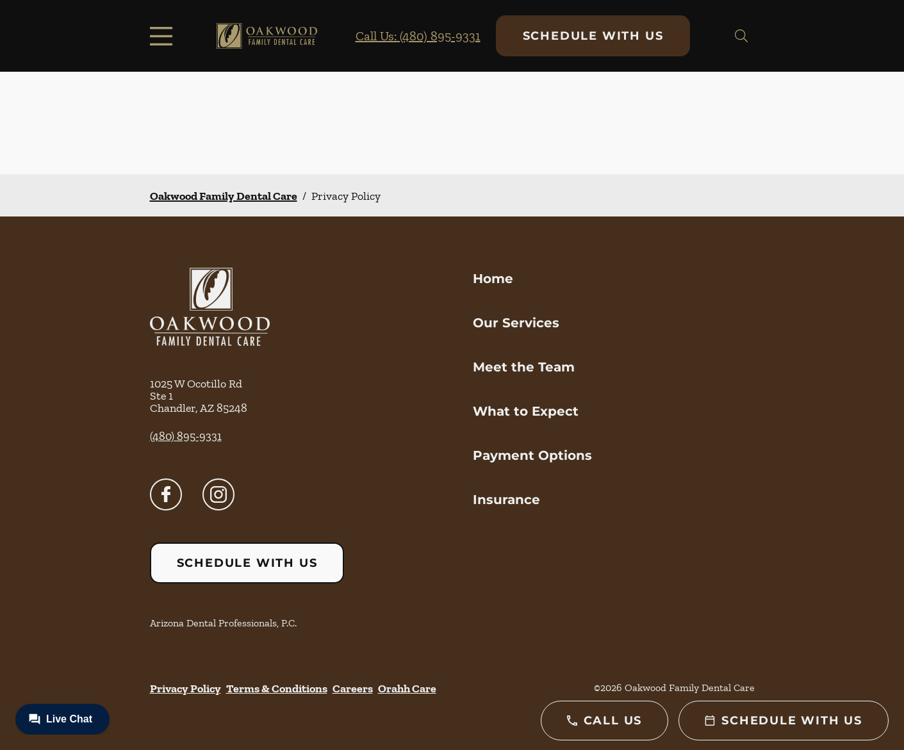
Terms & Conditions (276, 688)
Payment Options (532, 455)
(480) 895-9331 (186, 436)
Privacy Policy (185, 688)
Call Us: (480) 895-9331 (418, 36)
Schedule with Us (593, 36)
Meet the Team (524, 367)
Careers (353, 688)
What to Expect (526, 411)
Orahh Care (407, 688)
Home (493, 278)
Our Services (516, 322)
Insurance (506, 499)
